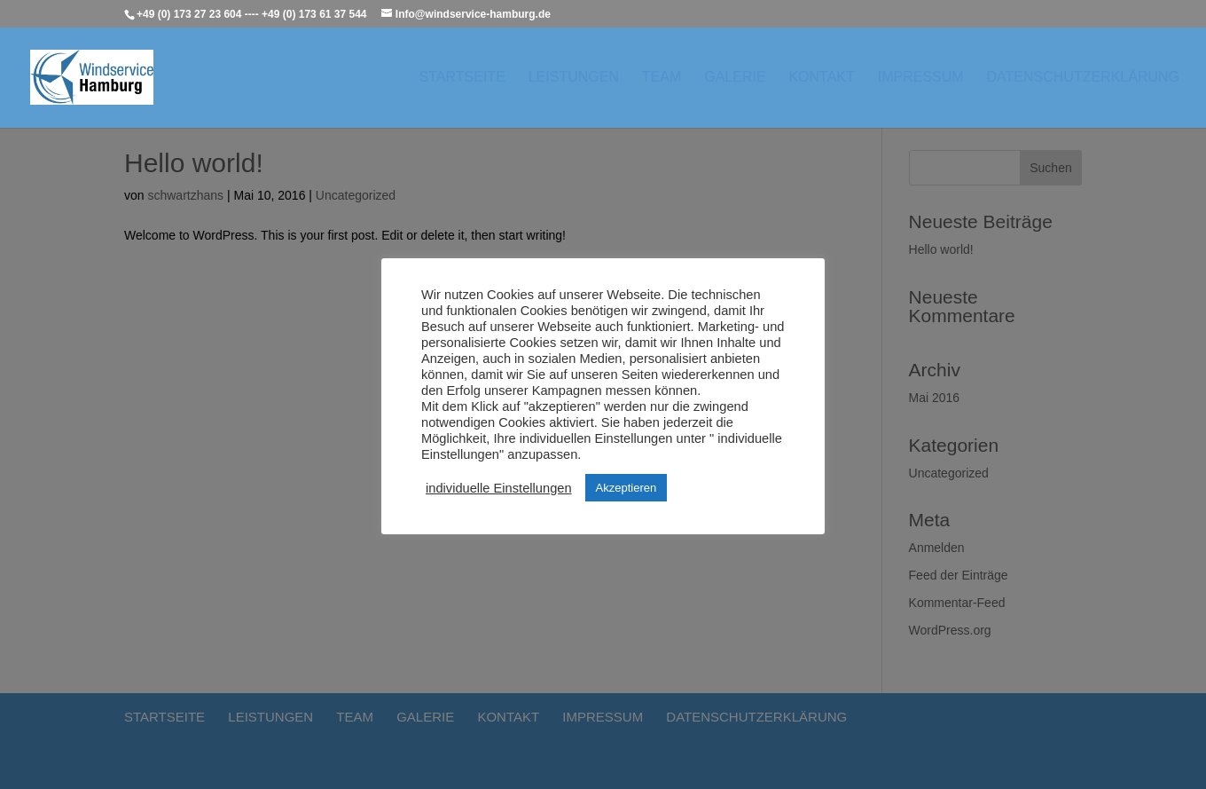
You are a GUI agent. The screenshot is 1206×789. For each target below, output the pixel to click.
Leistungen (574, 77)
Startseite (462, 77)
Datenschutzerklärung (1083, 77)
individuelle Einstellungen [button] (499, 488)
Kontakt (821, 77)
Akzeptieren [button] (626, 487)
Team (661, 77)
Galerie (734, 77)
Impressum (921, 77)
